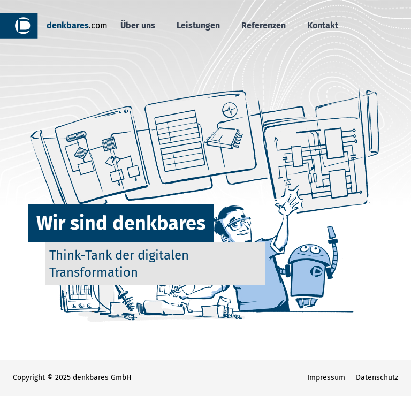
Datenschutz (377, 377)
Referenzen (263, 25)
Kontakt (322, 25)
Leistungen (198, 25)
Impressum (326, 377)
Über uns (137, 25)
